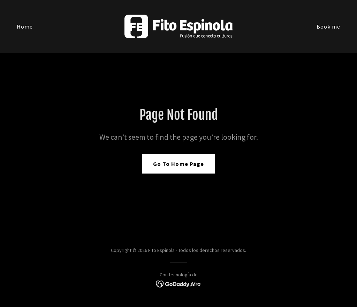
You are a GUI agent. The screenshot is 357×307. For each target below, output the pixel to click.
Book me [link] (328, 26)
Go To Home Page (178, 163)
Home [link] (25, 26)
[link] (178, 25)
